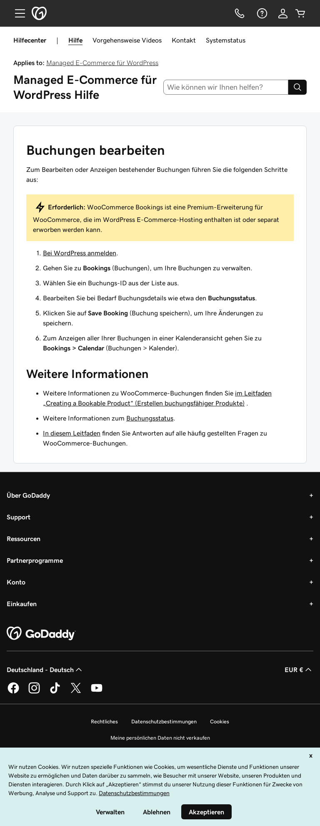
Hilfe (75, 40)
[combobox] (226, 87)
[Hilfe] (261, 13)
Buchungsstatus (149, 418)
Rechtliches (104, 721)
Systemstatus (225, 40)
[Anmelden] (282, 13)
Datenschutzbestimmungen (164, 721)
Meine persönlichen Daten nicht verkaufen (160, 737)
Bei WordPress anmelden (79, 252)
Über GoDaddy (28, 495)
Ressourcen (23, 538)
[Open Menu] (16, 13)
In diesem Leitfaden (71, 433)
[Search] (297, 87)
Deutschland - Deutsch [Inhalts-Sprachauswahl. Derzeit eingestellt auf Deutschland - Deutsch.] (45, 670)
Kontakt (184, 40)
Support (18, 517)
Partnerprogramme (35, 560)
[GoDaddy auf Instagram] (34, 692)
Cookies (219, 721)
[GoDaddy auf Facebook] (13, 692)
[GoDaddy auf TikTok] (55, 692)
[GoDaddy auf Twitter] (75, 692)
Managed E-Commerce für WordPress (102, 62)
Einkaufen (22, 603)
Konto (16, 582)
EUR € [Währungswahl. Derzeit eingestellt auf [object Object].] (299, 670)
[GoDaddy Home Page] (41, 634)
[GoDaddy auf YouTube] (96, 692)
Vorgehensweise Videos (127, 40)
